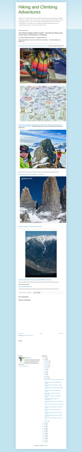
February (46, 378)
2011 (44, 441)
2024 (44, 357)
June (45, 371)
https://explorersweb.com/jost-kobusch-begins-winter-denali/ (32, 45)
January (46, 421)
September (46, 366)
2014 (44, 436)
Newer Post (21, 333)
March (45, 376)
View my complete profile (23, 366)
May (45, 373)
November (46, 362)
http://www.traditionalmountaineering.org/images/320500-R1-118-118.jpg (35, 279)
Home (41, 333)
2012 (44, 440)
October (46, 364)
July (45, 369)
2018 (44, 429)
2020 (44, 426)
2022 (44, 423)
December (46, 361)
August (45, 367)
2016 (44, 433)
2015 (44, 435)
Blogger (46, 445)
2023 (44, 359)
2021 (44, 424)
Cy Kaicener (28, 357)
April (45, 374)
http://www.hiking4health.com (25, 286)
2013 (44, 438)
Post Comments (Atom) (28, 335)
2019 (44, 428)
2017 (44, 431)
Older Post (61, 333)
